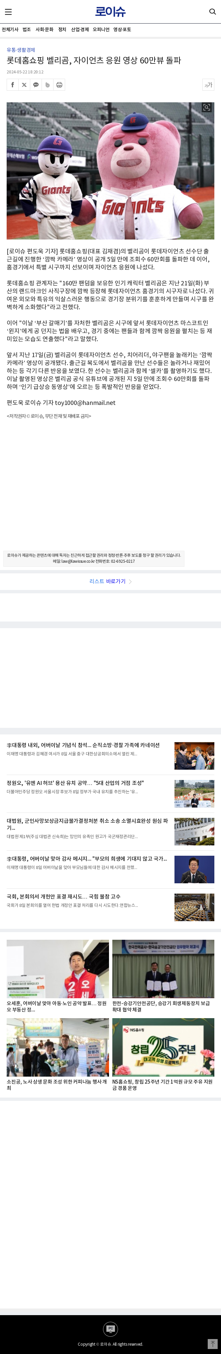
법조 (27, 30)
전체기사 (10, 30)
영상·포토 (122, 30)
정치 (62, 30)
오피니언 (101, 30)
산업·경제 (80, 30)
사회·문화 (44, 30)
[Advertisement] (110, 490)
